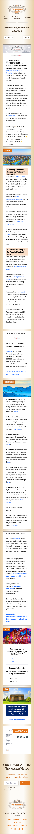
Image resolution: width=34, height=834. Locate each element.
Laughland (11, 116)
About (9, 825)
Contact (15, 825)
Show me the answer (17, 720)
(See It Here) (15, 525)
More (16, 412)
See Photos (17, 429)
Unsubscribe (9, 729)
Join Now (25, 783)
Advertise (28, 17)
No (13, 661)
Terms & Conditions (13, 819)
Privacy (24, 819)
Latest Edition (6, 17)
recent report (20, 292)
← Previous (9, 37)
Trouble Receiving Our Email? (17, 17)
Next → (26, 37)
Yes (13, 659)
